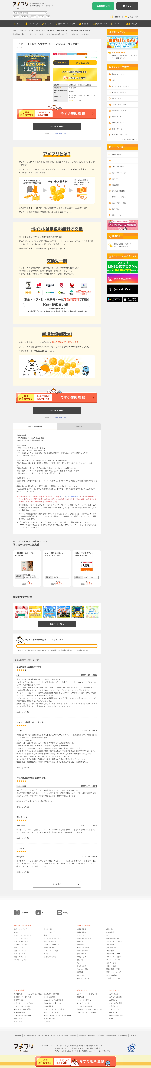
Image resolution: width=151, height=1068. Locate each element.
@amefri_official (122, 289)
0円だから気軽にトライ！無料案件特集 (57, 1015)
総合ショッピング (118, 74)
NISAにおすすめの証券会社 (53, 1000)
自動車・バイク (49, 947)
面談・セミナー (82, 951)
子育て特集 (18, 1018)
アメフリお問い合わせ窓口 (69, 497)
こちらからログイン (61, 133)
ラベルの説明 (91, 57)
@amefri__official (123, 278)
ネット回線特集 (49, 997)
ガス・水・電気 (82, 969)
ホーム (19, 24)
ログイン (127, 6)
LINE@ (65, 912)
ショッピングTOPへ (129, 140)
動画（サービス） (83, 954)
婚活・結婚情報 (111, 975)
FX (112, 161)
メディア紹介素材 (115, 1003)
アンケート (118, 24)
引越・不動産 (111, 966)
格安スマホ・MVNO (119, 197)
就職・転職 (110, 951)
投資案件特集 (18, 1000)
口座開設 (80, 972)
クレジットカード (118, 167)
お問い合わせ (114, 994)
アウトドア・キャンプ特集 (23, 1003)
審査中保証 (62, 54)
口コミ (76, 100)
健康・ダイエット (118, 123)
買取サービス (116, 215)
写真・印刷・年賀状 (113, 969)
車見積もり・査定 (83, 947)
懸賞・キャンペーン (84, 938)
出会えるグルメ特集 (51, 1012)
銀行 (48, 17)
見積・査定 (81, 944)
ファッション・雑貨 (51, 951)
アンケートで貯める (84, 1000)
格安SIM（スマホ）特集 (22, 997)
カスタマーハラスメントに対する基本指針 (53, 1035)
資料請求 (80, 941)
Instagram (24, 912)
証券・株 (115, 179)
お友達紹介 (113, 1000)
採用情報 (101, 1035)
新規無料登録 (103, 6)
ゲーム (16, 17)
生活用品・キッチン (119, 110)
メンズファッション (119, 92)
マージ (33, 17)
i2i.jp (111, 1018)
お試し (114, 80)
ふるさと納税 (81, 966)
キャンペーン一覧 (83, 1003)
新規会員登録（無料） (117, 1015)
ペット (46, 954)
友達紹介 (134, 24)
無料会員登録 (116, 154)
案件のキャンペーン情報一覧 (87, 994)
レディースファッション (120, 86)
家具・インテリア (20, 954)
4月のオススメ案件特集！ (23, 1009)
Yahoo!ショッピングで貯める (87, 1012)
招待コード (113, 1012)
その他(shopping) (50, 957)
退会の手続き (122, 1035)
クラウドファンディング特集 (54, 1009)
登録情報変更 (111, 1035)
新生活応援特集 (19, 1012)
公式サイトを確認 (57, 126)
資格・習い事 (111, 947)
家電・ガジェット (20, 957)
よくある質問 (133, 17)
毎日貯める (86, 24)
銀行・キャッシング (119, 173)
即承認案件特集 (49, 1018)
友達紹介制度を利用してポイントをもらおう (122, 245)
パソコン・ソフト (20, 960)
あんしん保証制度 (115, 997)
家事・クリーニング (113, 972)
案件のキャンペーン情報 (66, 24)
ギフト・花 (48, 929)
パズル (41, 17)
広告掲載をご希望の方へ (87, 1035)
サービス (48, 24)
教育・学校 (110, 944)
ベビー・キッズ (117, 98)
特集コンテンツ (101, 24)
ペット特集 (18, 1021)
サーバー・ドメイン (113, 960)
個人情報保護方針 (30, 1035)
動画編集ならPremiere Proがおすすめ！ (90, 1009)
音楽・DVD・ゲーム (51, 941)
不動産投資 (115, 185)
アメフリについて (115, 1009)
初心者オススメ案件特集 (52, 1003)
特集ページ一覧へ (57, 624)
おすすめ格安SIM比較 (84, 1006)
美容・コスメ (116, 117)
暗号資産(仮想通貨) (118, 191)
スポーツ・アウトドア (119, 135)
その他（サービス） (113, 978)
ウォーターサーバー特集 (22, 1015)
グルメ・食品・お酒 (119, 104)
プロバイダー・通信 (119, 203)
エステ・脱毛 (111, 963)
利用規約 (73, 1035)
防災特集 (47, 1021)
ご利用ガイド (118, 17)
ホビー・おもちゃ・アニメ (53, 938)
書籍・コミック (117, 129)
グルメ (79, 963)
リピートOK (72, 54)
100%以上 (24, 17)
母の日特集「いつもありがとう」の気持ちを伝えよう (28, 994)
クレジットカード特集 (22, 1006)
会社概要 (18, 1035)
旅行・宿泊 (115, 209)
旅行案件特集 (48, 1006)
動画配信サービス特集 (51, 994)
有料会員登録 (81, 932)
